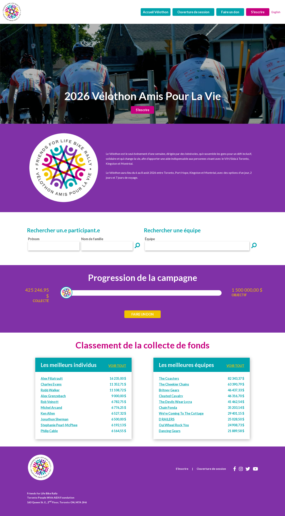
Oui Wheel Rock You (174, 425)
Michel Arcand (51, 408)
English (275, 12)
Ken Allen (48, 413)
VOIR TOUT (117, 366)
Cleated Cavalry (171, 396)
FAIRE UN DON (142, 314)
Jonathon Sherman (54, 419)
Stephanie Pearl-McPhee (59, 425)
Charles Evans (51, 384)
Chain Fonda (168, 408)
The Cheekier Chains (174, 384)
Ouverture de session (193, 12)
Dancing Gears (169, 431)
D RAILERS (166, 419)
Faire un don (230, 12)
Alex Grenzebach (53, 396)
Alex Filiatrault (52, 378)
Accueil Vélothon (155, 12)
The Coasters (169, 378)
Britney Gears (169, 390)
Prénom (33, 239)
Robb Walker (50, 390)
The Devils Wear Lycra (175, 402)
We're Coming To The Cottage (181, 413)
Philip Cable (49, 431)
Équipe (150, 239)
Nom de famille (92, 239)
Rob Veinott (50, 402)
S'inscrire (257, 12)
